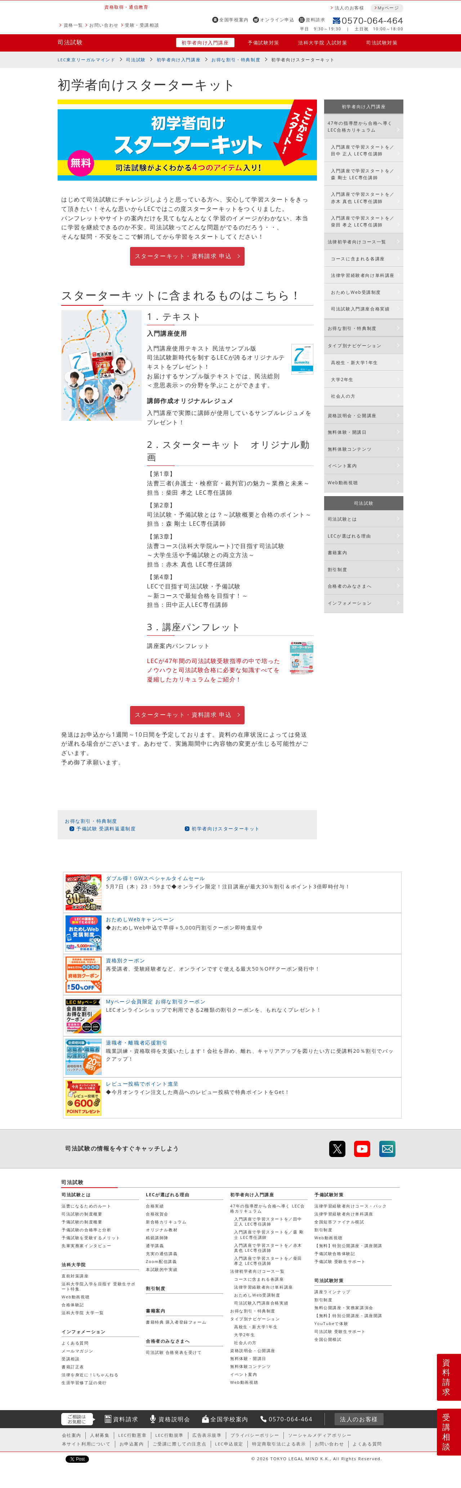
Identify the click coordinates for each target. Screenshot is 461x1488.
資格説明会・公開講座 (352, 415)
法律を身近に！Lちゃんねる (90, 1374)
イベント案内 (342, 466)
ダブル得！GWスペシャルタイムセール (155, 878)
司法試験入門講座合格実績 (360, 309)
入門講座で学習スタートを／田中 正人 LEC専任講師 (363, 150)
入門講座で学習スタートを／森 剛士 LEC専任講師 (363, 174)
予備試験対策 (263, 42)
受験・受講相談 (142, 25)
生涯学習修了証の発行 (84, 1382)
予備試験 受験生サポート (340, 1261)
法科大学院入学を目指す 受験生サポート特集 (99, 1286)
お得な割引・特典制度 (235, 59)
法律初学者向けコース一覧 (357, 242)
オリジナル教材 (162, 1229)
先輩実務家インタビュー (87, 1245)
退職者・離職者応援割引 (137, 1042)
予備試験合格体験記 (334, 1253)
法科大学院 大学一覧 (83, 1312)
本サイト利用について (86, 1444)
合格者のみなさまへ (350, 586)
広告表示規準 (207, 1435)
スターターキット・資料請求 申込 (183, 256)
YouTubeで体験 (331, 1323)
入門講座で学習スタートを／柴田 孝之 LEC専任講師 (363, 221)
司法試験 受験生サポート (340, 1331)
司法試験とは (342, 519)
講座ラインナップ (332, 1291)
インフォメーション (350, 603)
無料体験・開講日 (347, 432)
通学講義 (155, 1245)
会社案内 (71, 1435)
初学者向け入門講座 (205, 42)
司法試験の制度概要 (82, 1214)
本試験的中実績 (162, 1269)
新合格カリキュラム (166, 1221)
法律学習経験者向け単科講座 (363, 275)
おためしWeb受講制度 (356, 292)
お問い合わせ (104, 25)
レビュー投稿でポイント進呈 (142, 1083)
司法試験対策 (382, 42)
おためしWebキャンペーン (140, 919)
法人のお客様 (349, 7)
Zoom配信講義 (161, 1261)
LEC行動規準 (169, 1435)
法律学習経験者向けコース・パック (350, 1206)
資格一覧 (73, 25)
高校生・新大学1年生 (354, 362)
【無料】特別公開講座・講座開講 (348, 1245)
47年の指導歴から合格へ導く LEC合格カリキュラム (360, 126)
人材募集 (99, 1435)
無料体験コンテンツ (350, 449)
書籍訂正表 (73, 1366)
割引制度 (337, 569)
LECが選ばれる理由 (349, 536)
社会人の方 (343, 396)
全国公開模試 (328, 1339)
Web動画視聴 (343, 483)
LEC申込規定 (229, 1444)
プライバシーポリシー (254, 1435)
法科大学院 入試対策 (322, 42)
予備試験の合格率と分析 (87, 1229)
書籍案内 (337, 552)
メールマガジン (77, 1351)
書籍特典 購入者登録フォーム (176, 1322)
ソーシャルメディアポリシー (320, 1435)
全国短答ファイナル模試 (339, 1221)
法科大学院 (74, 1265)
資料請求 (315, 19)
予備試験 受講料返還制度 (106, 828)
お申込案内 (132, 1444)
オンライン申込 (277, 19)
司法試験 (70, 42)
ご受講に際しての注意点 (180, 1444)
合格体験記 (73, 1304)
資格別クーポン (125, 960)
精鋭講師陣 (157, 1237)
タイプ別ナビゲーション (355, 346)
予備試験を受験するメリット (91, 1237)
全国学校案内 (234, 19)
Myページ (388, 7)
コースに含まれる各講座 (358, 259)
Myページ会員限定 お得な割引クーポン (156, 1001)
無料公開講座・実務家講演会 (343, 1307)
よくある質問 (75, 1343)
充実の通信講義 (162, 1253)
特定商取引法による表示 (279, 1444)
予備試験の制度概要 (82, 1221)
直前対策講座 (75, 1276)
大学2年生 (342, 379)
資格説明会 (174, 1419)
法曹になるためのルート (87, 1206)
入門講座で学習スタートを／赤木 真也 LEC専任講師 (363, 197)
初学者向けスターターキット (226, 828)
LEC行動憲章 (132, 1435)
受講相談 (446, 1432)
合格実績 (155, 1206)
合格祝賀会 (157, 1214)
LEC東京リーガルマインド (86, 59)
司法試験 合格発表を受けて (174, 1352)
